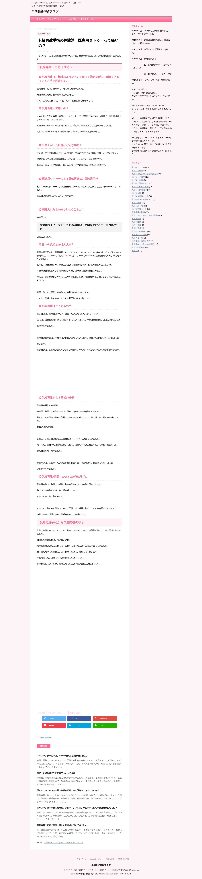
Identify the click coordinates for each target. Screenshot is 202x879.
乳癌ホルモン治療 (139, 235)
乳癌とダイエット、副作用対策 (145, 215)
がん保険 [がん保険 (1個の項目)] (41, 713)
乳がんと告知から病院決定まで (145, 174)
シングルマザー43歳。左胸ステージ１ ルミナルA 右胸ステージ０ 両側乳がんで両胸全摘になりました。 (101, 870)
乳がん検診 (136, 203)
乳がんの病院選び (139, 190)
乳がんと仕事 (137, 170)
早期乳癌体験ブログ (45, 11)
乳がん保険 (72, 19)
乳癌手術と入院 (87, 19)
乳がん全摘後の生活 (140, 196)
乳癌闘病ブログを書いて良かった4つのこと (63, 842)
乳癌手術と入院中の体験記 (143, 244)
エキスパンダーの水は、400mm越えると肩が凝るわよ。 (62, 756)
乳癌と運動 (136, 222)
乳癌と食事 (136, 225)
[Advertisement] (79, 373)
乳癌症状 (135, 251)
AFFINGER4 (126, 874)
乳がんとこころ (138, 167)
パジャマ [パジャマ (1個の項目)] (51, 713)
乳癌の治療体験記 (139, 231)
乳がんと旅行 (137, 180)
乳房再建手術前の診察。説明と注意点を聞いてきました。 (63, 825)
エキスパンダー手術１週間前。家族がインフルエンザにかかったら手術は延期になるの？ (77, 808)
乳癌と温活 (136, 219)
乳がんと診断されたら (141, 183)
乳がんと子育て (138, 177)
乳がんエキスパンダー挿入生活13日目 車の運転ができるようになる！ (69, 790)
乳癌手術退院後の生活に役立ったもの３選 (56, 773)
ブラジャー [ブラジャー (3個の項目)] (62, 713)
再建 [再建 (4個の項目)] (71, 713)
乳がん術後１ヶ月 (139, 209)
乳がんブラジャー (55, 19)
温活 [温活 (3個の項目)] (78, 713)
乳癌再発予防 (137, 238)
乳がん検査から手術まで (142, 199)
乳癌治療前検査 (138, 247)
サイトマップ (38, 19)
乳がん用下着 (137, 206)
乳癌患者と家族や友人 (141, 241)
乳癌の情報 (136, 228)
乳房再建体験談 (45, 738)
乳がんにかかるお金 (140, 186)
